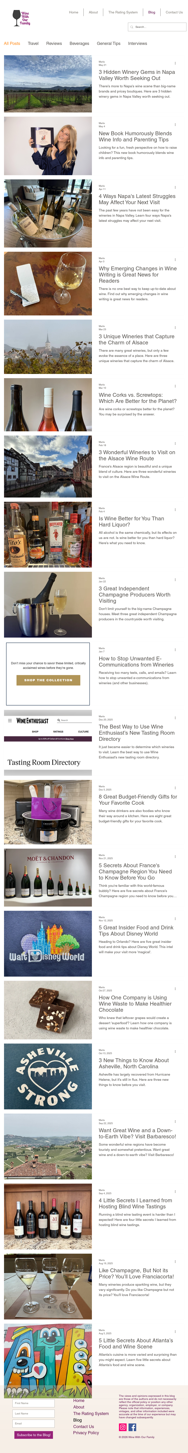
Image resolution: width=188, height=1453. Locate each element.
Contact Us (83, 1426)
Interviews (137, 43)
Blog (77, 1420)
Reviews (54, 43)
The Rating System (86, 1413)
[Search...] (156, 27)
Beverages (79, 43)
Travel (33, 43)
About (78, 1407)
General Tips (108, 43)
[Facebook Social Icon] (132, 1427)
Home (78, 1400)
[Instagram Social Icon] (123, 1427)
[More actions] (176, 63)
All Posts (12, 43)
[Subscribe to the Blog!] (33, 1435)
